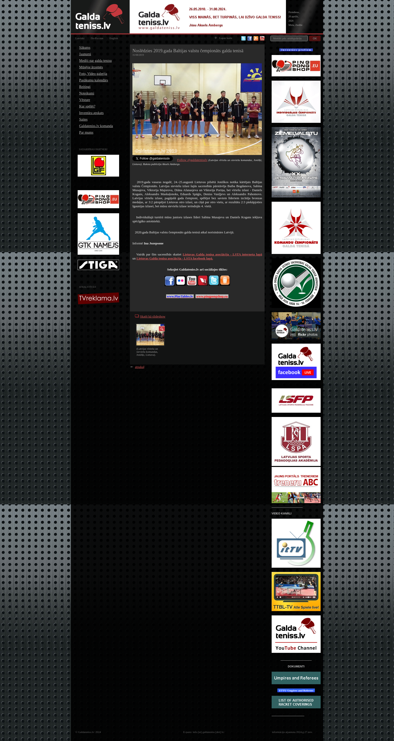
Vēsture (84, 100)
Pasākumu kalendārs (93, 80)
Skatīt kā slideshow (152, 316)
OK (315, 38)
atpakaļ (139, 367)
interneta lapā (222, 254)
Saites (83, 119)
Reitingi (84, 87)
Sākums (84, 47)
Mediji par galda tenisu (95, 61)
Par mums (86, 132)
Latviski (79, 38)
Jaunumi (85, 54)
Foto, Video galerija (93, 74)
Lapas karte (223, 37)
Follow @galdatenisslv (192, 160)
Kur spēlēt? (87, 106)
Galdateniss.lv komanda (96, 126)
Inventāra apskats (91, 113)
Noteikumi (86, 93)
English (114, 38)
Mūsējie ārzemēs (91, 67)
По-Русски (97, 38)
